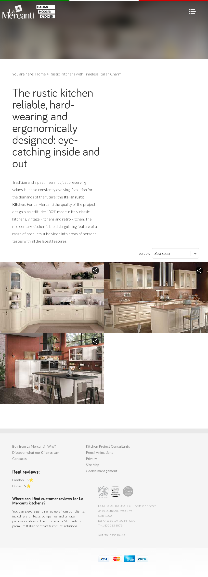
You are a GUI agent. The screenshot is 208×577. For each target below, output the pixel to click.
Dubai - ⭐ (21, 486)
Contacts (19, 458)
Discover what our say (35, 452)
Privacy (91, 458)
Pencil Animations (99, 452)
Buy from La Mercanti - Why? (34, 446)
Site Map (92, 465)
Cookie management (101, 471)
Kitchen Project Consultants (108, 446)
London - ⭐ (22, 480)
